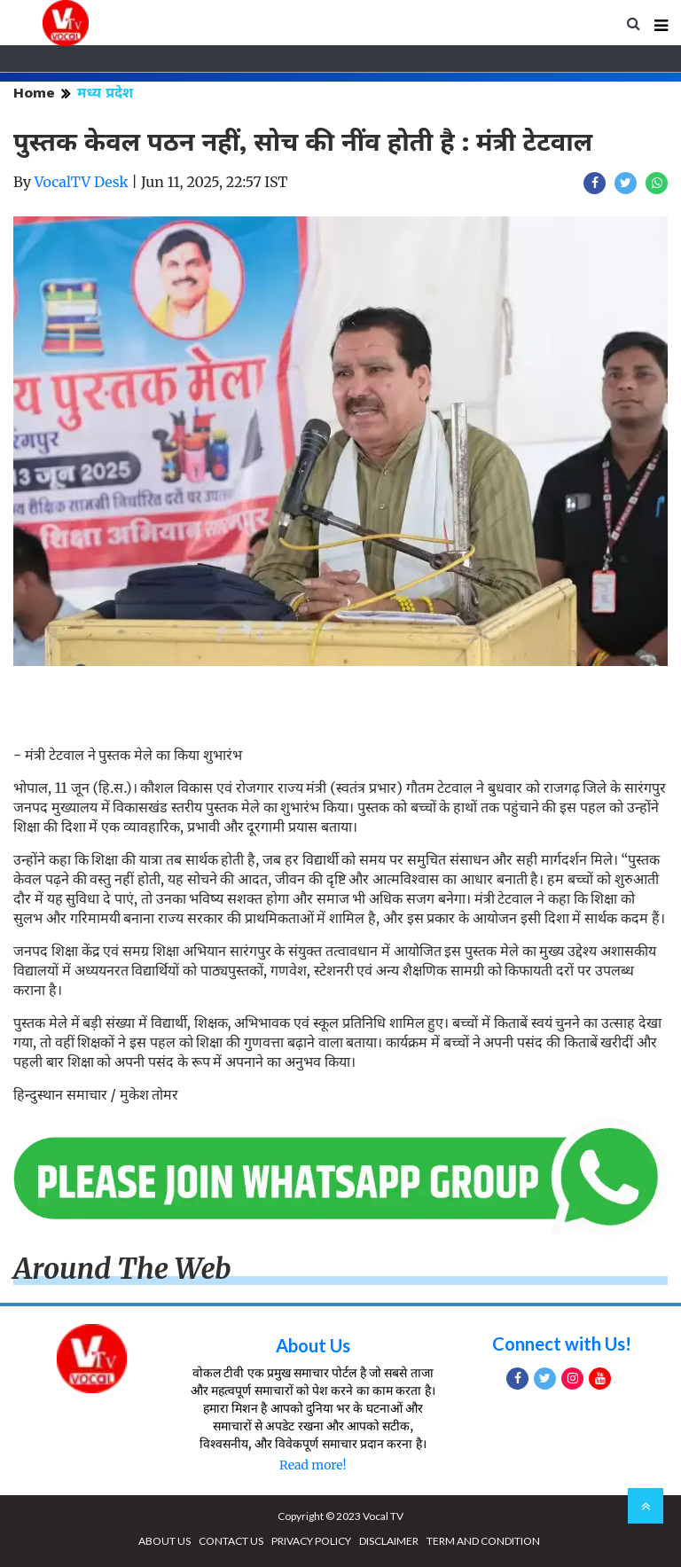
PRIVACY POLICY (311, 1540)
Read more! (312, 1465)
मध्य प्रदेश (105, 92)
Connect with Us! (561, 1343)
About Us (313, 1345)
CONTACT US (231, 1540)
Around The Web (122, 1269)
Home (34, 92)
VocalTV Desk (82, 182)
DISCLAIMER (389, 1540)
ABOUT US (164, 1540)
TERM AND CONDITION (483, 1540)
